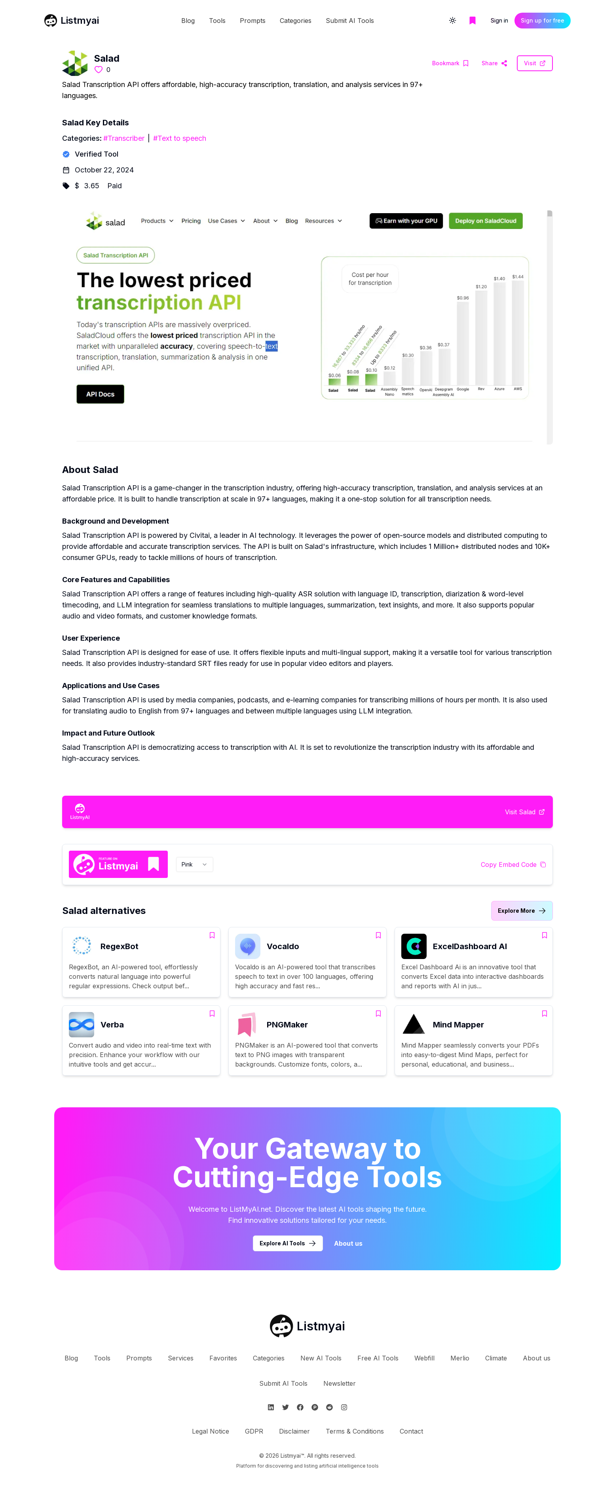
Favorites (223, 1358)
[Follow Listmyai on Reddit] (329, 1407)
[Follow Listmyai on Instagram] (344, 1407)
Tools (217, 21)
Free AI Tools (378, 1358)
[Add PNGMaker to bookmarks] (378, 1014)
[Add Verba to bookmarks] (212, 1014)
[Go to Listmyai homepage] (307, 1326)
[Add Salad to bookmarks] (450, 63)
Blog (188, 21)
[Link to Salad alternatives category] (522, 911)
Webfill (424, 1358)
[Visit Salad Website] (494, 63)
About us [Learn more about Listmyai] (348, 1243)
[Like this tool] (98, 69)
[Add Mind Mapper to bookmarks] (544, 1014)
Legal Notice (210, 1431)
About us (536, 1358)
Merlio (459, 1358)
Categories (295, 21)
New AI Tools (321, 1358)
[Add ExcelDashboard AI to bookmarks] (544, 935)
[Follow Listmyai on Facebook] (300, 1407)
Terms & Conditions (355, 1431)
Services (181, 1358)
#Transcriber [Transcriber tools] (123, 138)
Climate (496, 1358)
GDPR (254, 1431)
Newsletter (339, 1383)
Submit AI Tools (350, 21)
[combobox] (195, 864)
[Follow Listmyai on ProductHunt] (314, 1407)
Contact (411, 1431)
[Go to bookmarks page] (472, 20)
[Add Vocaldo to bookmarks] (378, 935)
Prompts (253, 21)
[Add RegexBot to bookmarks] (212, 935)
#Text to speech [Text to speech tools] (179, 138)
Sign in (499, 20)
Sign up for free (542, 20)
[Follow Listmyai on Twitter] (285, 1407)
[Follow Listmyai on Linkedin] (271, 1407)
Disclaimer (294, 1431)
